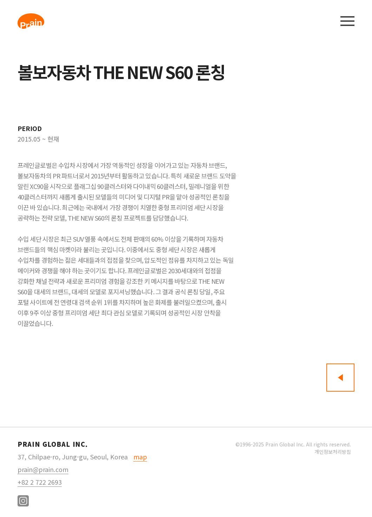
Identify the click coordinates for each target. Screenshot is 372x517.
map (140, 456)
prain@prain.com (43, 469)
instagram (23, 500)
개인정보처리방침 (332, 451)
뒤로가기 (340, 378)
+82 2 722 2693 (40, 481)
